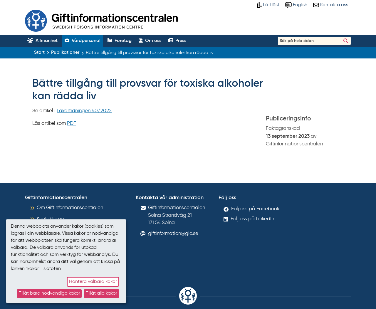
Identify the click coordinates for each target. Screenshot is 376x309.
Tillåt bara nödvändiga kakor (49, 293)
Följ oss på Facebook (255, 208)
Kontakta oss (51, 218)
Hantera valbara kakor (93, 281)
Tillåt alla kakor (101, 293)
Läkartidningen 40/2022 (84, 110)
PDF (71, 123)
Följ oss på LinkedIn (252, 218)
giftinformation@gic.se (173, 233)
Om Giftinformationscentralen (70, 207)
